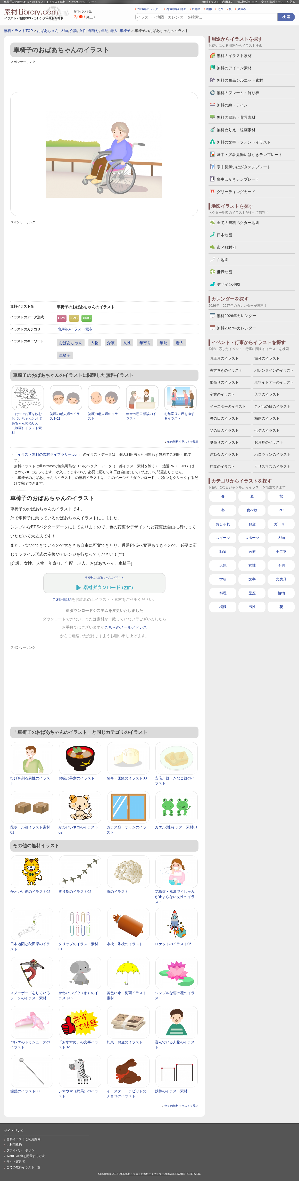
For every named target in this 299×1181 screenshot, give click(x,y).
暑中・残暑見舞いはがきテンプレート (250, 154)
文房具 (281, 579)
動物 (223, 552)
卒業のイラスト (222, 394)
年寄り (93, 31)
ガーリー (281, 524)
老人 (114, 31)
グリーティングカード (236, 191)
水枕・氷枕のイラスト (125, 944)
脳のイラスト (117, 891)
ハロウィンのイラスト (272, 454)
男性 (252, 607)
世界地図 (224, 272)
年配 (104, 31)
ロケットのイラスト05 (173, 944)
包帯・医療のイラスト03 (127, 778)
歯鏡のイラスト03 (25, 1091)
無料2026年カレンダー (236, 315)
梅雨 (209, 9)
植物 (281, 593)
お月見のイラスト (268, 442)
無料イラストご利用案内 (218, 1)
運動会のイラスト (224, 454)
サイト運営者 (15, 1161)
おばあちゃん (48, 31)
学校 (223, 579)
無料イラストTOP (18, 31)
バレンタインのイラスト (274, 370)
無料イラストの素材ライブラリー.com (147, 1173)
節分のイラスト (267, 358)
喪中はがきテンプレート (238, 179)
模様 (223, 607)
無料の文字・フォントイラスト (244, 142)
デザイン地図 (228, 284)
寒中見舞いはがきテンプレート (244, 167)
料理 (223, 593)
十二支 (281, 552)
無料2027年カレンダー (236, 328)
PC (281, 510)
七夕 (220, 9)
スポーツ (252, 538)
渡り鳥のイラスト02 (75, 891)
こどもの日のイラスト (272, 406)
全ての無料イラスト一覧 (23, 1167)
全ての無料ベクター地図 (238, 222)
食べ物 (252, 510)
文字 (252, 579)
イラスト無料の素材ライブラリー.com (48, 454)
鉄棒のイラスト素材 (171, 1091)
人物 (64, 31)
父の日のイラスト (224, 430)
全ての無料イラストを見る (278, 1)
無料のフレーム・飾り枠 (238, 92)
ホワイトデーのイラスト (274, 382)
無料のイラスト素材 (75, 329)
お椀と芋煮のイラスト (77, 778)
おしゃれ (223, 524)
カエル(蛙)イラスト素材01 (176, 827)
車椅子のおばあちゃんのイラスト (104, 577)
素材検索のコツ (247, 1)
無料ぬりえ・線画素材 (236, 130)
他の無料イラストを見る (182, 441)
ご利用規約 (62, 599)
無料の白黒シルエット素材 (240, 80)
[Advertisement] (104, 76)
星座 (252, 593)
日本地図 (224, 235)
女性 (82, 31)
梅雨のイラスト (267, 418)
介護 (73, 31)
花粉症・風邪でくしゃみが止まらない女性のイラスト (175, 896)
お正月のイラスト (224, 358)
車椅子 (125, 31)
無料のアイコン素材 (234, 68)
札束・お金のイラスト (125, 1042)
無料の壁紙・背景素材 (236, 117)
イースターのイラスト (228, 406)
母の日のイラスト (224, 418)
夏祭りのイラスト (224, 442)
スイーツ (223, 538)
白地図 (196, 9)
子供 (281, 565)
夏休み (241, 9)
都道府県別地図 (176, 9)
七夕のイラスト (267, 430)
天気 (223, 565)
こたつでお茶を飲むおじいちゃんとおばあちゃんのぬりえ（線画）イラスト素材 (27, 423)
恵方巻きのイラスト (226, 370)
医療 (252, 552)
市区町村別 (226, 247)
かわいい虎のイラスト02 (30, 891)
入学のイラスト (267, 394)
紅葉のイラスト (222, 466)
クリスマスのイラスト (272, 466)
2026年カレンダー (149, 9)
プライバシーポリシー (21, 1150)
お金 (252, 524)
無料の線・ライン (232, 105)
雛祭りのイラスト (224, 382)
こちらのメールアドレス (125, 627)
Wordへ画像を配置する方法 (25, 1156)
